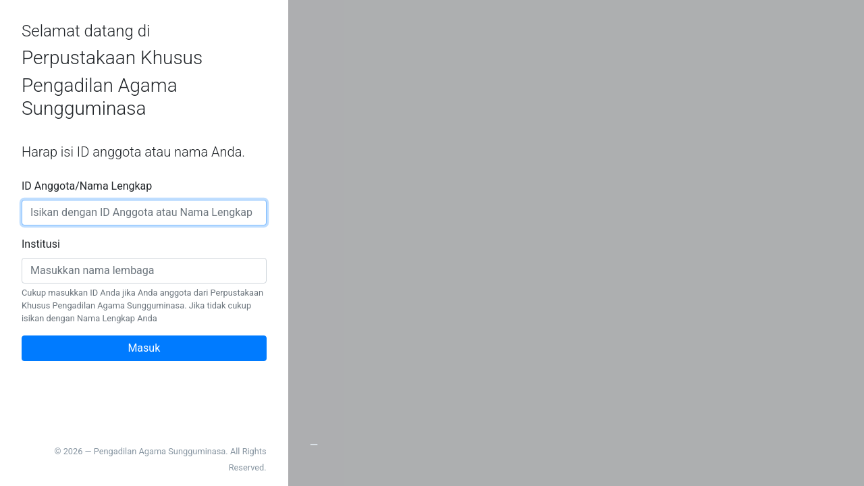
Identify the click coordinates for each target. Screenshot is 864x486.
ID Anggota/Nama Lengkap (87, 186)
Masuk (144, 348)
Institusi (41, 244)
